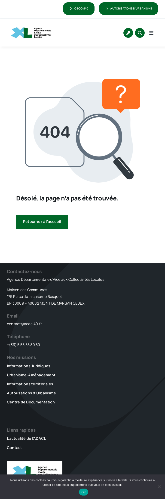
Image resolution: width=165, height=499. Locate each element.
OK (83, 492)
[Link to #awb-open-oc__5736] (151, 33)
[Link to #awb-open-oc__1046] (140, 33)
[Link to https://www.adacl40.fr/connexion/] (128, 33)
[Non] (159, 486)
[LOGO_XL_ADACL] (31, 25)
